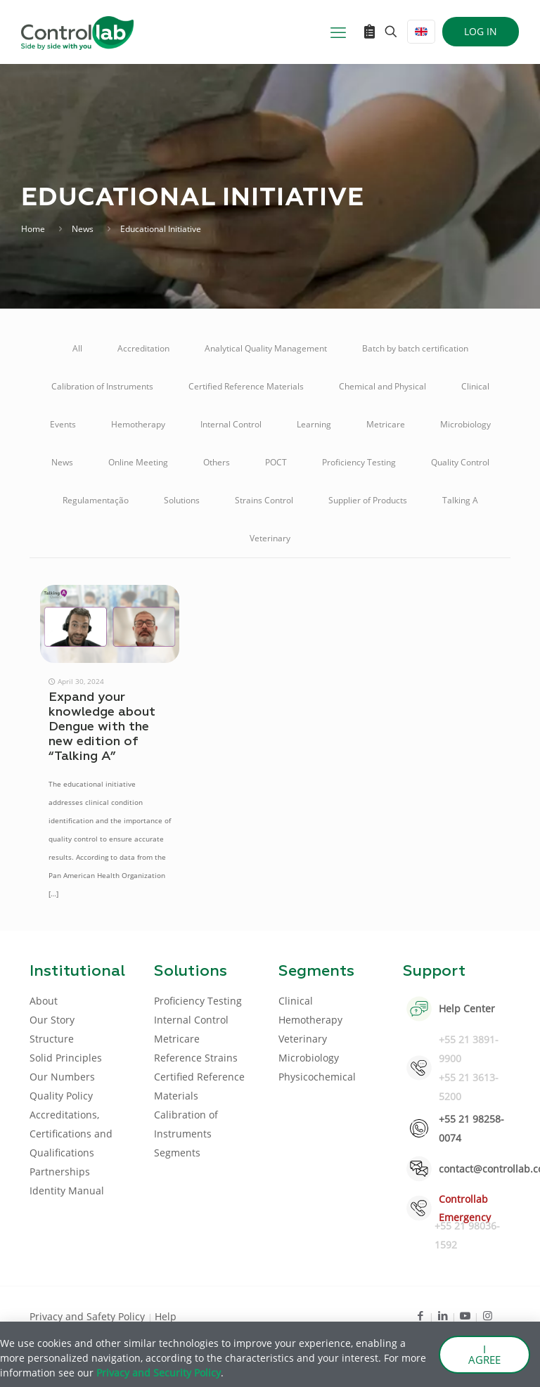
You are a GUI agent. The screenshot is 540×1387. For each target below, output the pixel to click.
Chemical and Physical (382, 386)
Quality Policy (61, 1095)
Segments (177, 1152)
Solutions (182, 500)
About (44, 1000)
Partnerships (60, 1171)
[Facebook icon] (420, 1315)
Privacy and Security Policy (158, 1372)
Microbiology (465, 424)
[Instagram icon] (487, 1315)
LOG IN (480, 31)
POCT (276, 462)
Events (63, 424)
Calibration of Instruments (102, 386)
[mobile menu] (338, 32)
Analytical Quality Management (266, 348)
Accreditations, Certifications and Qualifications (71, 1133)
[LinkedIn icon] (442, 1315)
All (77, 348)
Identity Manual (67, 1190)
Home (33, 229)
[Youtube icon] (465, 1315)
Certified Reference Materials (246, 386)
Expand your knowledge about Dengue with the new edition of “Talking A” (102, 727)
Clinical (475, 386)
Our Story (52, 1019)
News (83, 229)
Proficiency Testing (359, 462)
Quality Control (460, 462)
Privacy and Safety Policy (89, 1316)
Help (165, 1316)
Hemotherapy (138, 424)
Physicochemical (317, 1076)
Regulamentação (96, 500)
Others (216, 462)
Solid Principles (66, 1057)
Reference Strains (196, 1057)
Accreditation (143, 348)
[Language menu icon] (421, 32)
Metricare (385, 424)
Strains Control (264, 500)
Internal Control (231, 424)
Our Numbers (62, 1076)
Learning (314, 424)
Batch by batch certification (415, 348)
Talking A (460, 500)
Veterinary (270, 538)
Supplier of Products (367, 500)
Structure (52, 1038)
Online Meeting (138, 462)
